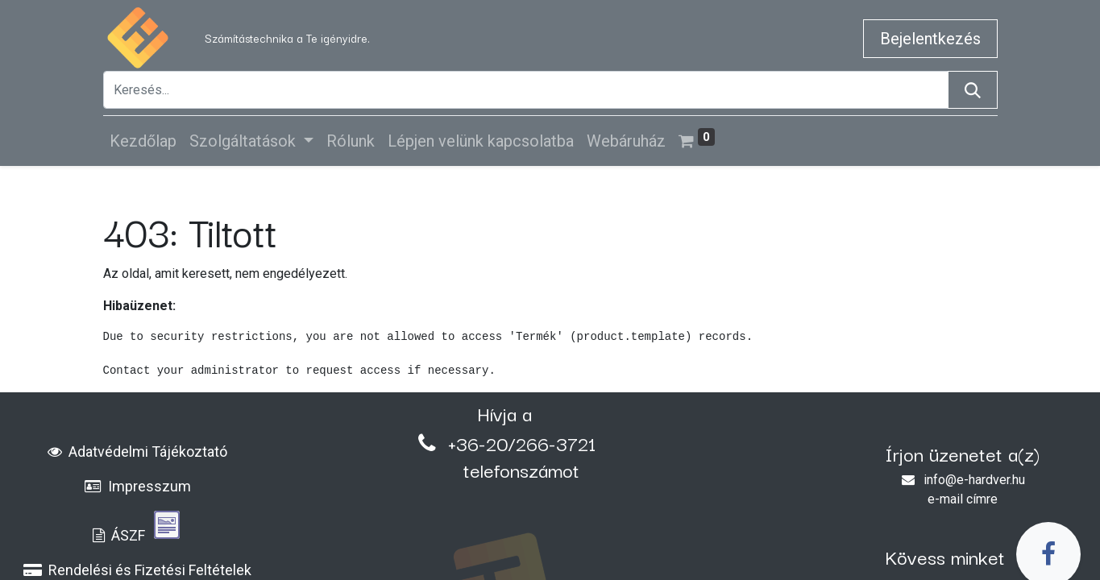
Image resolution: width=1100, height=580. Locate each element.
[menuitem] (143, 141)
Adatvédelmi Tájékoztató (137, 451)
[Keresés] (973, 90)
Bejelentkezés (930, 38)
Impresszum (138, 486)
